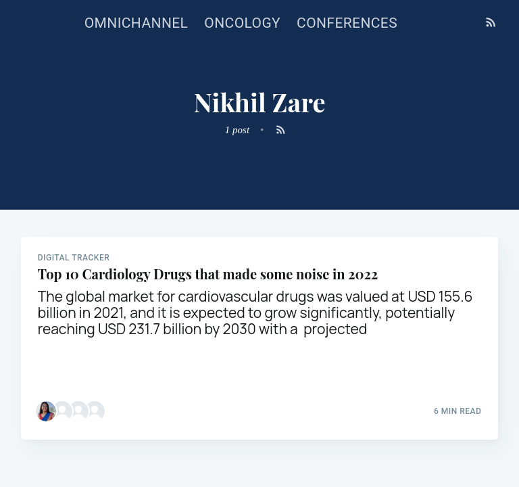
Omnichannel (136, 23)
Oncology (242, 23)
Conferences (347, 23)
